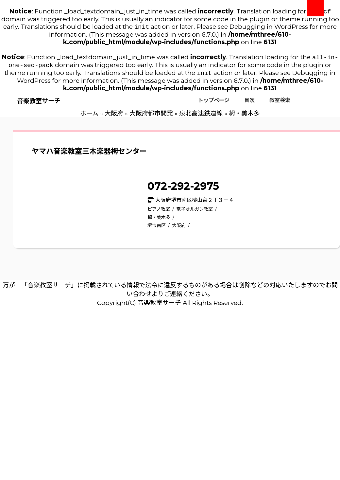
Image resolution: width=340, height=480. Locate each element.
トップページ (214, 103)
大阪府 (114, 116)
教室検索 (279, 103)
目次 (249, 103)
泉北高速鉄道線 (201, 116)
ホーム (89, 116)
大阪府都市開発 (151, 116)
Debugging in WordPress (269, 28)
